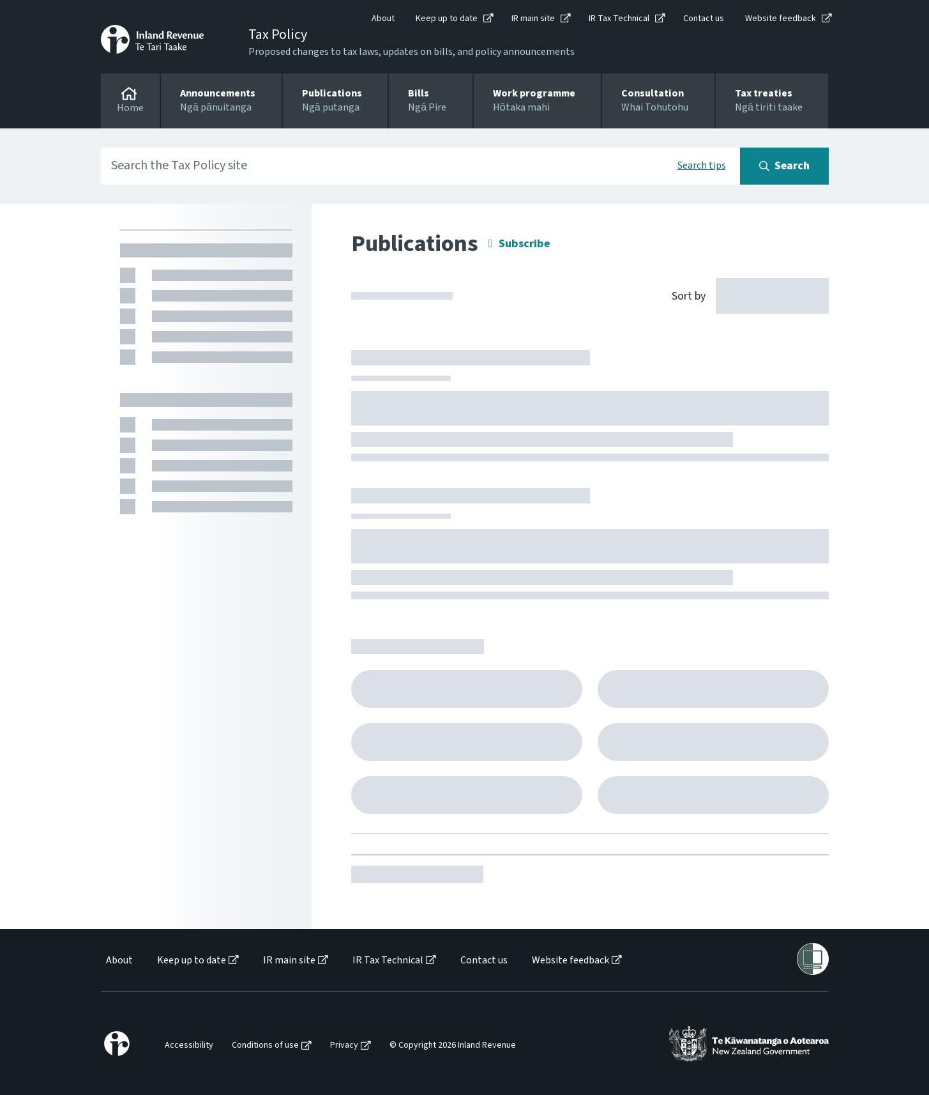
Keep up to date (447, 18)
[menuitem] (118, 960)
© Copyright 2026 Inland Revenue (452, 1045)
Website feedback (780, 18)
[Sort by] (743, 295)
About (383, 18)
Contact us (703, 18)
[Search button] (784, 166)
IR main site (533, 18)
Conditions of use (265, 1045)
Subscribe (524, 244)
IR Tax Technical (619, 18)
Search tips (701, 165)
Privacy (344, 1045)
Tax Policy (277, 34)
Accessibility (189, 1045)
